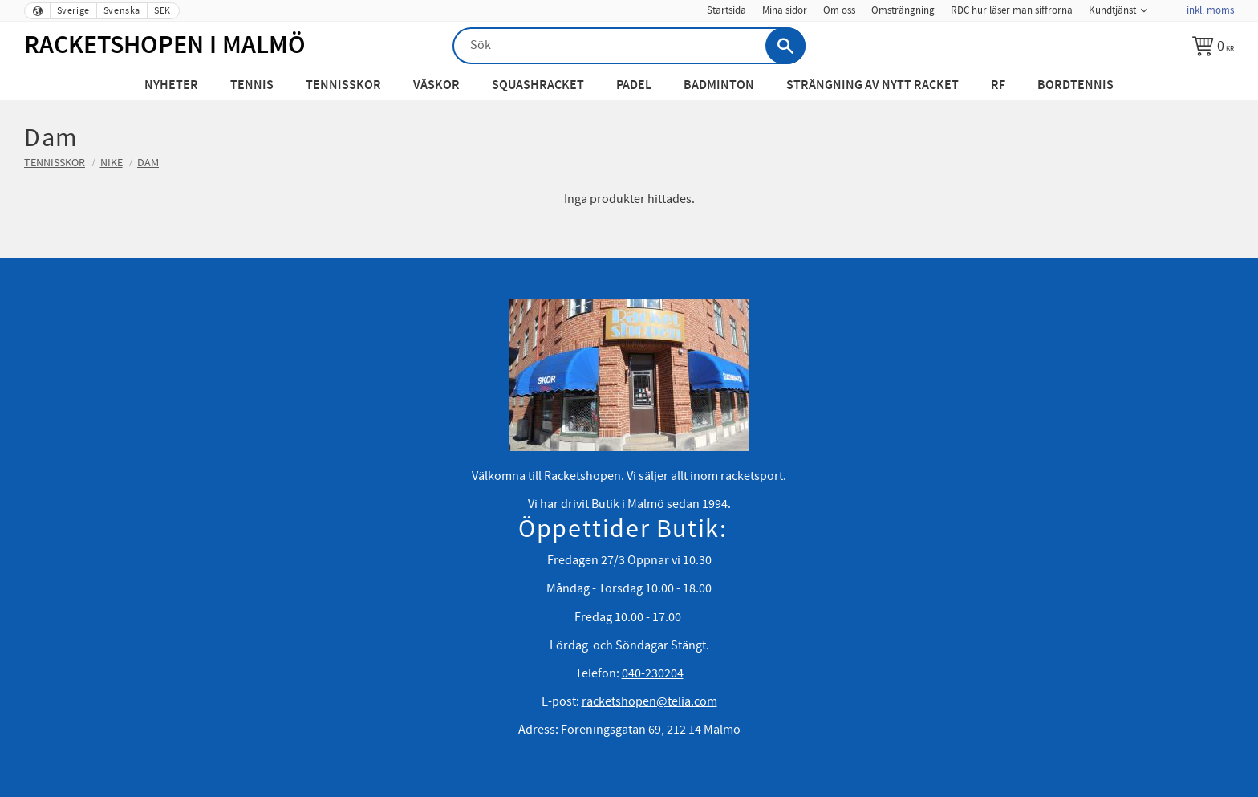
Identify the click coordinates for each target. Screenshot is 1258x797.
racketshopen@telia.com (649, 701)
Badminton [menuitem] (719, 85)
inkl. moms (1210, 10)
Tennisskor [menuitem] (343, 85)
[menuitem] (1167, 5)
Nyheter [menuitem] (171, 85)
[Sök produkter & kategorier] (629, 45)
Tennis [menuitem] (252, 85)
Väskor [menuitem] (436, 85)
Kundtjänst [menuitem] (1112, 10)
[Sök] (785, 45)
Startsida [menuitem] (726, 10)
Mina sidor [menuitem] (784, 10)
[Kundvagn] (1213, 45)
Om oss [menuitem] (839, 10)
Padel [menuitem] (633, 85)
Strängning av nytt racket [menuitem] (872, 85)
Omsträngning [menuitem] (903, 10)
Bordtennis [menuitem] (1075, 85)
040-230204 (653, 673)
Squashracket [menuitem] (538, 85)
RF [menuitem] (998, 85)
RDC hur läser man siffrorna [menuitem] (1012, 10)
